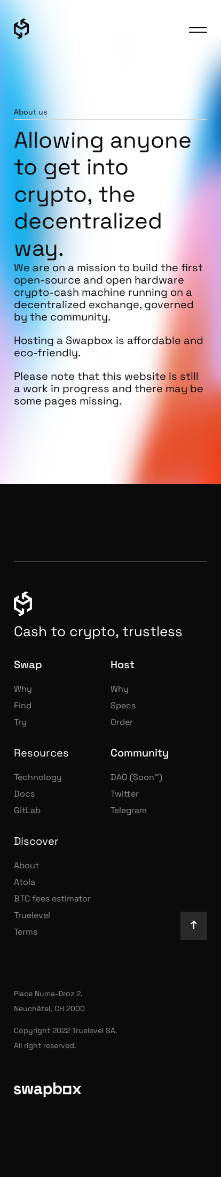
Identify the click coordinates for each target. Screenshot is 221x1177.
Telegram (129, 810)
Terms (25, 931)
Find (22, 705)
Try (20, 722)
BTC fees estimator (52, 898)
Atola (24, 882)
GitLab (27, 810)
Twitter (125, 793)
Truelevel (32, 915)
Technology (38, 777)
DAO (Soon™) (136, 777)
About (26, 865)
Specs (123, 705)
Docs (24, 793)
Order (122, 722)
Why (23, 688)
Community (140, 753)
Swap (28, 664)
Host (123, 664)
